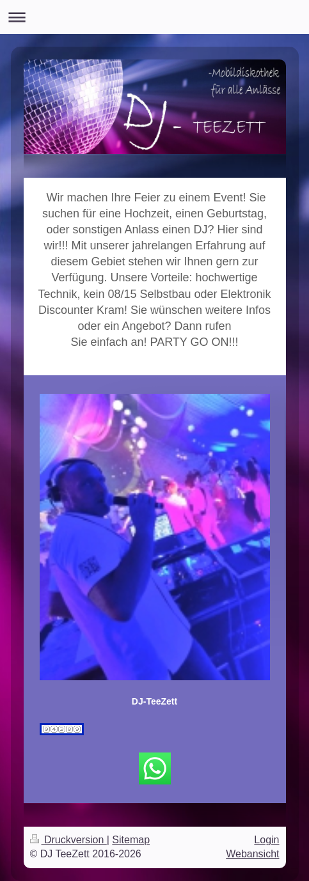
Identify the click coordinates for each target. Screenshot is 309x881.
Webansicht (252, 853)
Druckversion (68, 839)
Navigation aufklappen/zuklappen (154, 17)
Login (266, 839)
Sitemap (131, 839)
